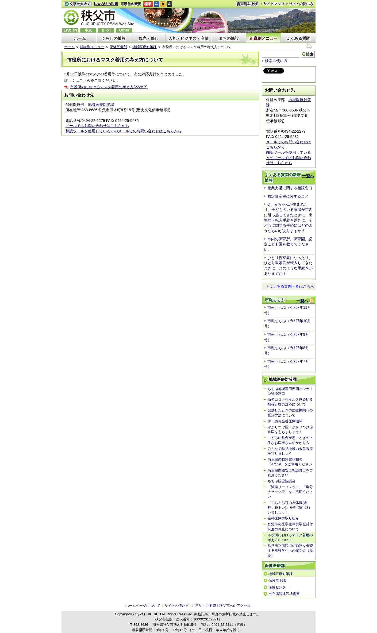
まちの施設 (229, 38)
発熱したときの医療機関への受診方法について (290, 412)
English (70, 30)
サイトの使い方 (300, 4)
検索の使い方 (276, 61)
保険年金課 (277, 580)
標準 (148, 4)
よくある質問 (298, 38)
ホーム (80, 38)
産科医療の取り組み (283, 518)
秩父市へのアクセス (235, 606)
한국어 (106, 30)
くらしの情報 (114, 38)
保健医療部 (118, 47)
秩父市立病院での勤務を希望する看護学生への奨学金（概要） (290, 550)
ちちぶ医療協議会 (281, 481)
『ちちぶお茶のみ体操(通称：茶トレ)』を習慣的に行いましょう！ (289, 507)
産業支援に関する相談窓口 (289, 188)
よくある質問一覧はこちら (290, 286)
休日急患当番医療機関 (285, 421)
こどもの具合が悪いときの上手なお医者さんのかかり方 (290, 440)
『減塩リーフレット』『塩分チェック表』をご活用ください (290, 492)
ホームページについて (142, 606)
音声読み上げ (247, 4)
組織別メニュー (263, 38)
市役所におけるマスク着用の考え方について (290, 537)
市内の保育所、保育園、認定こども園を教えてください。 (288, 244)
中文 (88, 30)
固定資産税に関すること (288, 196)
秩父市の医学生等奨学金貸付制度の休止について (290, 526)
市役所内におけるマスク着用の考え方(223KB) (109, 87)
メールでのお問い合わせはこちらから (97, 125)
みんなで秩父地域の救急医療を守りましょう (290, 451)
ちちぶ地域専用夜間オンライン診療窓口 (290, 391)
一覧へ (308, 175)
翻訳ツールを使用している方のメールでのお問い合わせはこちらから (124, 131)
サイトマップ (273, 4)
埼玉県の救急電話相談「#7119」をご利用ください (290, 461)
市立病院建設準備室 (284, 594)
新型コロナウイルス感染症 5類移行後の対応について (290, 401)
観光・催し (149, 38)
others (124, 30)
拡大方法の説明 (106, 4)
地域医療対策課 (144, 47)
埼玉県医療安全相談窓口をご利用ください (290, 472)
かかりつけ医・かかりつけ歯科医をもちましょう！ (290, 429)
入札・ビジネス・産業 (188, 38)
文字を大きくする (77, 4)
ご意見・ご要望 (204, 606)
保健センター (278, 587)
